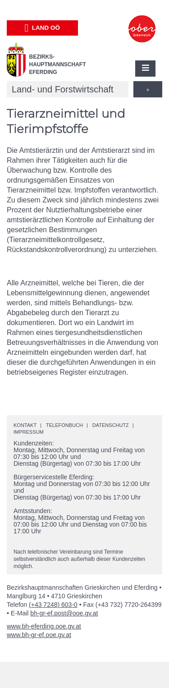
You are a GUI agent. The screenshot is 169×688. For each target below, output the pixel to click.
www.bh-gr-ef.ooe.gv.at (39, 634)
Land (42, 28)
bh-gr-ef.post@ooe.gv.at (64, 613)
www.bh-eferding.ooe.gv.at (44, 626)
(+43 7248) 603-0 (53, 604)
